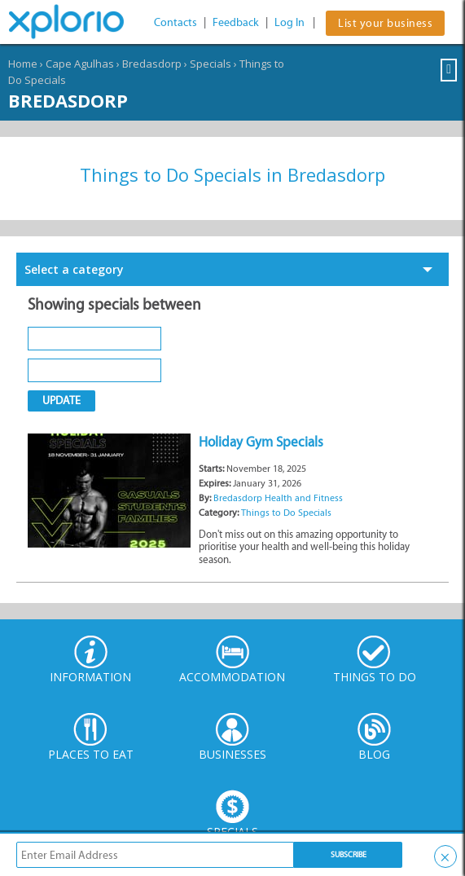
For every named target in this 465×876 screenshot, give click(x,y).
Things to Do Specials (286, 512)
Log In (289, 22)
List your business (385, 23)
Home (22, 63)
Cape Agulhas (80, 63)
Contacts (175, 22)
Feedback (236, 22)
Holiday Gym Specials (261, 442)
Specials (210, 63)
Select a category (74, 269)
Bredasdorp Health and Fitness (278, 498)
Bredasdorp (152, 63)
